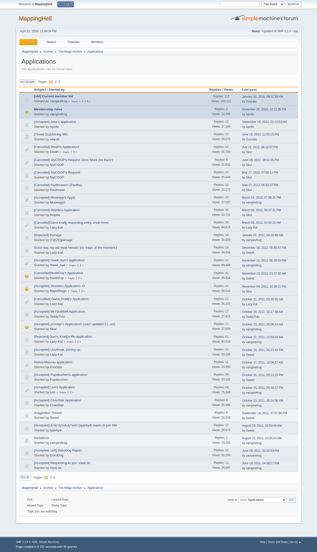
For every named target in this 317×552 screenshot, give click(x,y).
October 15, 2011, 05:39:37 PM (262, 388)
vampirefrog (58, 101)
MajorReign (58, 291)
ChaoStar (57, 405)
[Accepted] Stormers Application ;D (59, 286)
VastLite (55, 468)
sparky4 (55, 430)
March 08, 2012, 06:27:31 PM (261, 210)
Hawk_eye (57, 265)
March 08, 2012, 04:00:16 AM (261, 222)
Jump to (232, 499)
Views (228, 89)
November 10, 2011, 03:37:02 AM (264, 273)
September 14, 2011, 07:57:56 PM (264, 413)
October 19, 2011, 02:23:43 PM (262, 350)
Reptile (55, 215)
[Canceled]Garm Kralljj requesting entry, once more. (71, 222)
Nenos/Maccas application (53, 362)
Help (262, 541)
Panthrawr (57, 190)
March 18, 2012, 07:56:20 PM (261, 197)
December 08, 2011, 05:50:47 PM (264, 247)
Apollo (250, 114)
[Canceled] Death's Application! (56, 147)
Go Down (27, 82)
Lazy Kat (56, 227)
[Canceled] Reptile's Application (57, 210)
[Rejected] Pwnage (48, 235)
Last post (251, 89)
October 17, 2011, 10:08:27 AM (262, 362)
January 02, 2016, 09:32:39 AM (262, 96)
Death (54, 152)
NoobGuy (57, 278)
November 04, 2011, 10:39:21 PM (264, 286)
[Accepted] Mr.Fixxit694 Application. (60, 311)
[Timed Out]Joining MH (51, 134)
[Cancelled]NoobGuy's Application (58, 273)
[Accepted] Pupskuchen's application (60, 375)
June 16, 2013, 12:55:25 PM (260, 134)
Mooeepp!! (57, 202)
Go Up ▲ (295, 541)
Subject (40, 89)
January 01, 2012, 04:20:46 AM (262, 235)
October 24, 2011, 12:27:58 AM (262, 312)
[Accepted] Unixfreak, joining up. (57, 349)
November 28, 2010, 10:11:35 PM (264, 109)
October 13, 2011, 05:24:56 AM (262, 400)
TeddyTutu (57, 316)
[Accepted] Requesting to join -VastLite (62, 463)
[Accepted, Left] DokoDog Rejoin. (58, 450)
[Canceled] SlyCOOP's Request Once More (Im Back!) (73, 160)
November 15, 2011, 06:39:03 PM (264, 260)
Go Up (25, 477)
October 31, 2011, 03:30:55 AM (262, 299)
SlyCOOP (57, 165)
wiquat (54, 139)
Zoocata (251, 101)
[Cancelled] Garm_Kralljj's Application (61, 299)
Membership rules (48, 109)
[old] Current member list (53, 96)
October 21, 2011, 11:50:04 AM (262, 337)
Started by (57, 89)
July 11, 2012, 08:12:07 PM (260, 147)
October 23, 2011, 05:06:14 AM (262, 324)
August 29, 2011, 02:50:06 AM (262, 425)
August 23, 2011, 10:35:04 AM (262, 438)
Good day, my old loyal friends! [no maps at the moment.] (75, 247)
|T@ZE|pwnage (61, 240)
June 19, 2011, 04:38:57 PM (260, 463)
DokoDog (57, 455)
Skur (249, 152)
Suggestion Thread (48, 413)
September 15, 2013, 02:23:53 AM (264, 122)
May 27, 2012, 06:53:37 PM (260, 185)
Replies (215, 89)
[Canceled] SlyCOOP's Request (57, 172)
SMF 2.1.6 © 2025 (27, 541)
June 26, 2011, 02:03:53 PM (260, 450)
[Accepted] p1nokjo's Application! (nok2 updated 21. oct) (75, 324)
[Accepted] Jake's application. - (56, 122)
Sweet (250, 252)
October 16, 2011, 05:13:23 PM (262, 375)
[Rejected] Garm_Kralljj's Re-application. (63, 336)
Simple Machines (49, 541)
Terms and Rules (278, 541)
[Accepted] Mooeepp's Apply (54, 197)
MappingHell (35, 18)
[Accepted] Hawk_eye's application (59, 260)
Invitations (41, 438)
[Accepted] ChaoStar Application (57, 400)
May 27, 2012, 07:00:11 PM (260, 172)
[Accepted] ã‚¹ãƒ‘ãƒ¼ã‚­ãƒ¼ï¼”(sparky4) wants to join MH (75, 425)
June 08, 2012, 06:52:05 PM (260, 160)
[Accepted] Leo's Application (54, 387)
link (296, 31)
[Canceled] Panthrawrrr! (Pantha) (58, 185)
